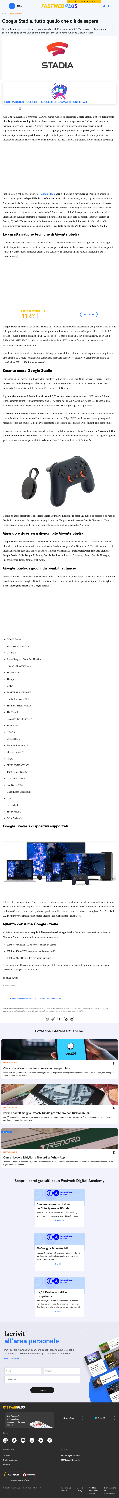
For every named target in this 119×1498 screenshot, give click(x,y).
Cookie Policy (80, 1489)
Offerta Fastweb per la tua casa (84, 2)
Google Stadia (48, 194)
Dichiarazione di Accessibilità (110, 1491)
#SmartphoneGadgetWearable (21, 998)
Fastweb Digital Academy (70, 1456)
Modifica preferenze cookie (93, 1491)
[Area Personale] (108, 6)
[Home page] (59, 6)
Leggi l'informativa (11, 1358)
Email (72, 1019)
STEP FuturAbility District (70, 1460)
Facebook (59, 1019)
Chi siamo (6, 1456)
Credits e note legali (10, 1460)
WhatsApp (66, 1019)
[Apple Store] (69, 1418)
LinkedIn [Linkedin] (47, 1019)
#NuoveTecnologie (54, 998)
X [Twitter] (53, 1019)
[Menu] (15, 6)
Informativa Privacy (66, 1489)
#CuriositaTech (40, 998)
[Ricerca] (104, 6)
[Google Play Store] (101, 1418)
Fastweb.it (6, 1464)
